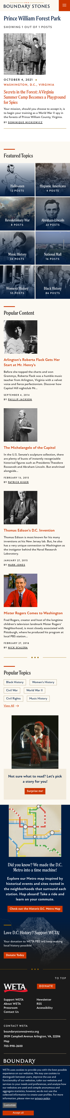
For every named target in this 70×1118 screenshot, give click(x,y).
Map (6, 1041)
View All (9, 705)
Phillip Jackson (20, 400)
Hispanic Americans (53, 185)
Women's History (17, 288)
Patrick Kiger (18, 482)
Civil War (12, 690)
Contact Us (11, 1012)
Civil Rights (13, 698)
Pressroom (11, 1008)
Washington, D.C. (20, 84)
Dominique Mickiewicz (25, 122)
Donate (46, 986)
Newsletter (44, 999)
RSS (39, 1003)
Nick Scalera (18, 648)
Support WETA (13, 999)
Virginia (46, 84)
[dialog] (35, 1092)
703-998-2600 (13, 1046)
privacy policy (42, 1098)
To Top (60, 978)
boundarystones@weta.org (21, 1031)
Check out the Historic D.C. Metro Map (35, 908)
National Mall (52, 254)
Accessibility (45, 1008)
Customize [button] (10, 1105)
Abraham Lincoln (52, 220)
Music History (17, 254)
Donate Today (15, 955)
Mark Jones (16, 565)
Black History (53, 288)
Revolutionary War (17, 220)
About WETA (12, 1003)
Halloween (17, 185)
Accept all (18, 1113)
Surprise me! (35, 791)
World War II (34, 690)
